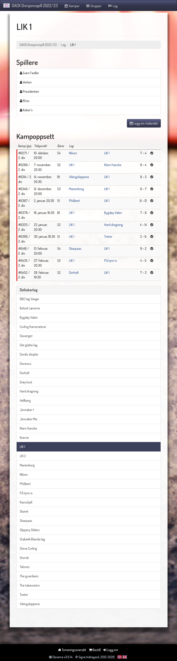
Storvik (24, 558)
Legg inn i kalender (144, 123)
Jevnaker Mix (28, 419)
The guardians (29, 576)
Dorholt (74, 272)
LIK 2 (23, 456)
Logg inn (110, 650)
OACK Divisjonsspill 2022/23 (30, 5)
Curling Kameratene (33, 327)
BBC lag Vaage (29, 299)
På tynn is (110, 260)
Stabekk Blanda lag (32, 539)
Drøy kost (26, 382)
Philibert (74, 201)
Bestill (95, 650)
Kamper (72, 6)
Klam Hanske (112, 165)
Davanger (26, 336)
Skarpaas (75, 248)
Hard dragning (113, 225)
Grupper (94, 6)
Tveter (108, 236)
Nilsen (73, 153)
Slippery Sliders (30, 530)
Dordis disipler (29, 354)
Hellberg (25, 400)
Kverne (24, 437)
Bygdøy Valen (113, 213)
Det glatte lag (28, 345)
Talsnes (25, 567)
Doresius (25, 363)
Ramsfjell (26, 502)
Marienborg (76, 189)
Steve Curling (28, 548)
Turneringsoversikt (72, 650)
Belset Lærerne (30, 308)
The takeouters (30, 585)
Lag (113, 6)
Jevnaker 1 (27, 410)
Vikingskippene (79, 177)
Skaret (24, 511)
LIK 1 (106, 153)
